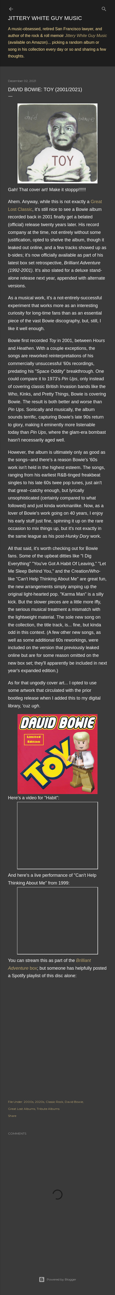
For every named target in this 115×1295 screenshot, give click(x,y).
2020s (39, 1102)
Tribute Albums (48, 1109)
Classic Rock (54, 1102)
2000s (29, 1102)
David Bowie (74, 1102)
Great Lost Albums (21, 1109)
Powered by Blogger (57, 1280)
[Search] (104, 8)
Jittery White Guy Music (45, 18)
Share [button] (12, 1116)
